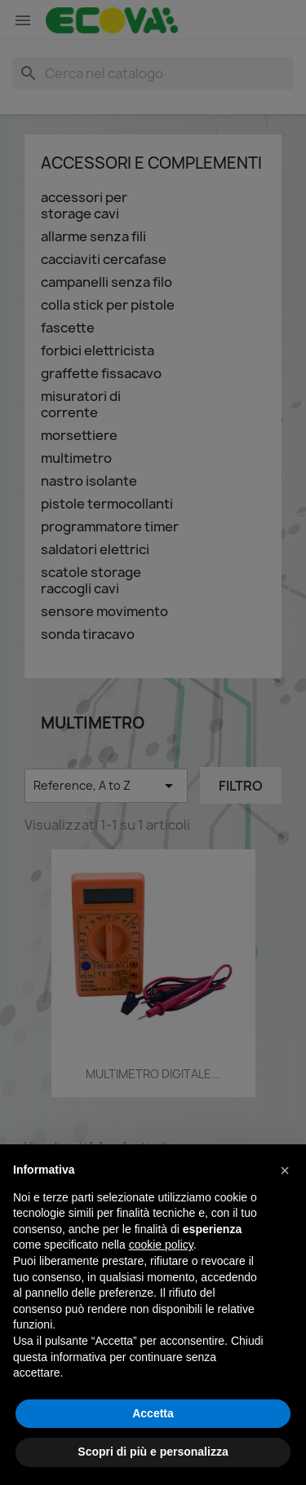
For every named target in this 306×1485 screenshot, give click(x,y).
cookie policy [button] (161, 1244)
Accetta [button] (153, 1413)
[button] (285, 1170)
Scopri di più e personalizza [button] (153, 1451)
